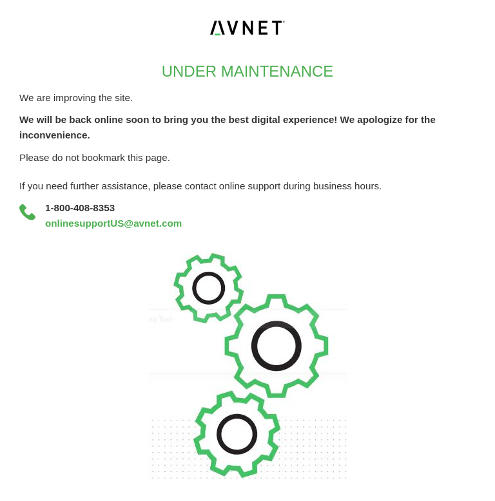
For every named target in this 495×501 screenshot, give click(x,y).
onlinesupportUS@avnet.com (113, 223)
